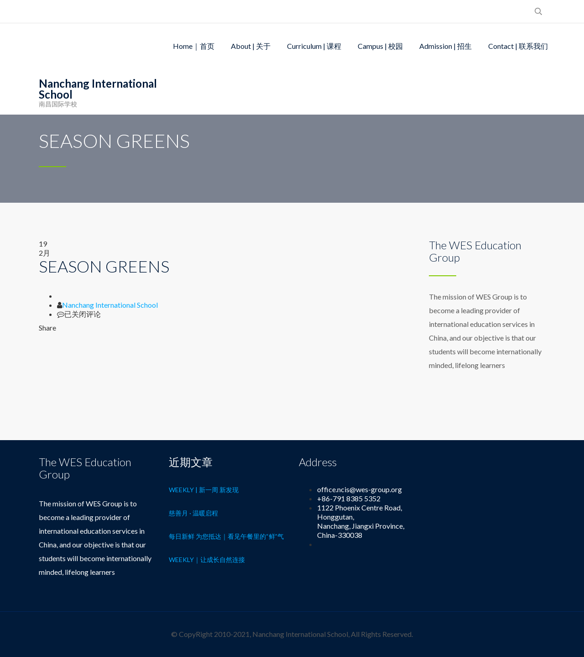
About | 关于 (251, 46)
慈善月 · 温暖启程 (193, 513)
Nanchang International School (110, 304)
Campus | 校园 (380, 46)
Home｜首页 (193, 46)
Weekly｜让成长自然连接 (207, 559)
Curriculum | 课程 (314, 46)
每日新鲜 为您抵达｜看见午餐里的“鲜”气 (226, 536)
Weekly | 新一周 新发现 (204, 490)
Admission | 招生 (445, 46)
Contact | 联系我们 (518, 46)
